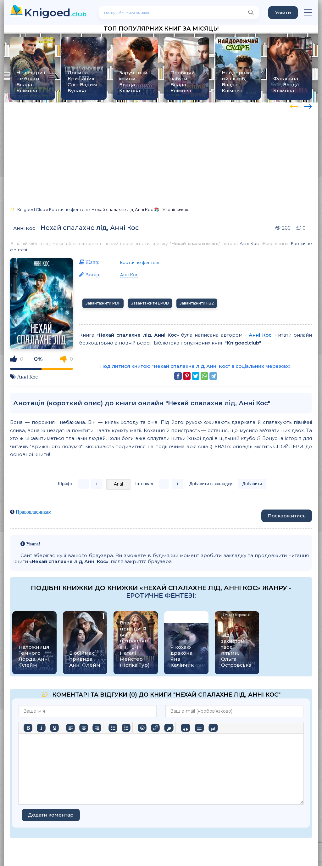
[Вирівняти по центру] (83, 728)
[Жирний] (28, 728)
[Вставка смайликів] (142, 728)
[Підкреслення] (54, 728)
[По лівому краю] (70, 728)
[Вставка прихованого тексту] (213, 728)
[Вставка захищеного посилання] (168, 728)
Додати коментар (51, 815)
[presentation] (294, 105)
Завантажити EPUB (150, 303)
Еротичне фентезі (139, 262)
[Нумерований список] (126, 728)
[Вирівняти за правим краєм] (96, 728)
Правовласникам (34, 512)
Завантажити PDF (103, 303)
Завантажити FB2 (197, 303)
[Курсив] (41, 728)
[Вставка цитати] (185, 728)
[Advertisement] (161, 152)
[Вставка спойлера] (199, 728)
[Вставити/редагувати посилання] (155, 728)
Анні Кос (24, 228)
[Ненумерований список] (112, 728)
